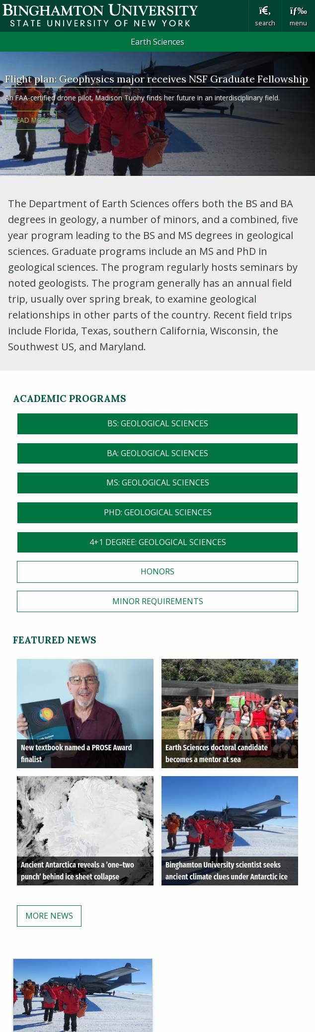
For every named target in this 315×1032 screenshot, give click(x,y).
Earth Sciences (157, 41)
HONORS (157, 571)
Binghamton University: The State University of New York (124, 15)
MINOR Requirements (157, 601)
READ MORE (31, 120)
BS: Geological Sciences (157, 423)
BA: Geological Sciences (157, 453)
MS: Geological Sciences (157, 482)
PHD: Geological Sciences (158, 512)
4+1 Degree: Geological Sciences (157, 542)
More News (49, 915)
